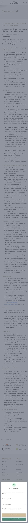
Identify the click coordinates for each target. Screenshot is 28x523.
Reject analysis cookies (14, 515)
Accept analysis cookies (14, 519)
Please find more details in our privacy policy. (12, 509)
